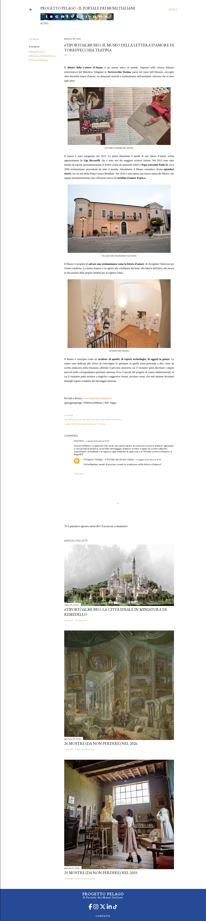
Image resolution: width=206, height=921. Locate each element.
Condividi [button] (34, 39)
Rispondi (79, 474)
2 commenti (81, 620)
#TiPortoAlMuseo (60, 23)
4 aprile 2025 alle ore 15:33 (97, 441)
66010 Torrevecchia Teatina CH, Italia (88, 424)
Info (43, 23)
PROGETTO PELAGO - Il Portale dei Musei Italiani (87, 8)
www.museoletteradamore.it (97, 398)
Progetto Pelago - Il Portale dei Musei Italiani (109, 459)
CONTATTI (103, 915)
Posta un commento (85, 749)
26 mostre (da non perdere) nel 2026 (100, 743)
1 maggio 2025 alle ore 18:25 (148, 459)
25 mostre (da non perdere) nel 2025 (100, 872)
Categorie (82, 23)
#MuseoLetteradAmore (42, 56)
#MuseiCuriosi (37, 51)
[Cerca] (173, 9)
